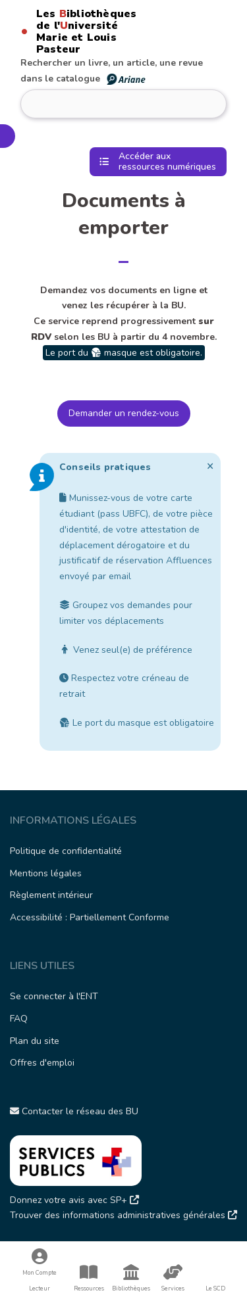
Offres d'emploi (42, 1062)
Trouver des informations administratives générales (123, 1215)
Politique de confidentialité (66, 851)
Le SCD (215, 1288)
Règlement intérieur (51, 895)
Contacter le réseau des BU (74, 1111)
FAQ (19, 1018)
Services (173, 1278)
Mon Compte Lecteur (39, 1270)
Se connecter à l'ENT (54, 996)
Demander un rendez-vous (124, 413)
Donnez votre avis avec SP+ (74, 1200)
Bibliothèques (131, 1278)
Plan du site (34, 1041)
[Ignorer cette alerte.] (210, 466)
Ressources (89, 1278)
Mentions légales (46, 873)
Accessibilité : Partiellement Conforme (89, 917)
